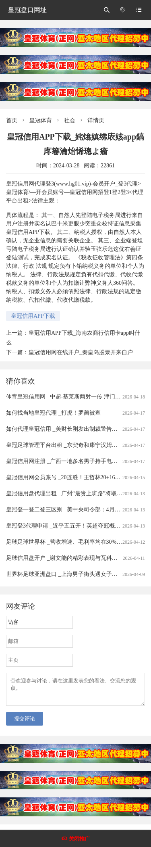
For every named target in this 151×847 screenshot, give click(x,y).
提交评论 (24, 723)
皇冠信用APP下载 (33, 316)
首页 (11, 120)
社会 (69, 120)
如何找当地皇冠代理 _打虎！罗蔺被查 (53, 413)
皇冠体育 (40, 120)
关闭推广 (79, 839)
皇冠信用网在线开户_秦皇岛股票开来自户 (81, 352)
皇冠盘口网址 (27, 9)
